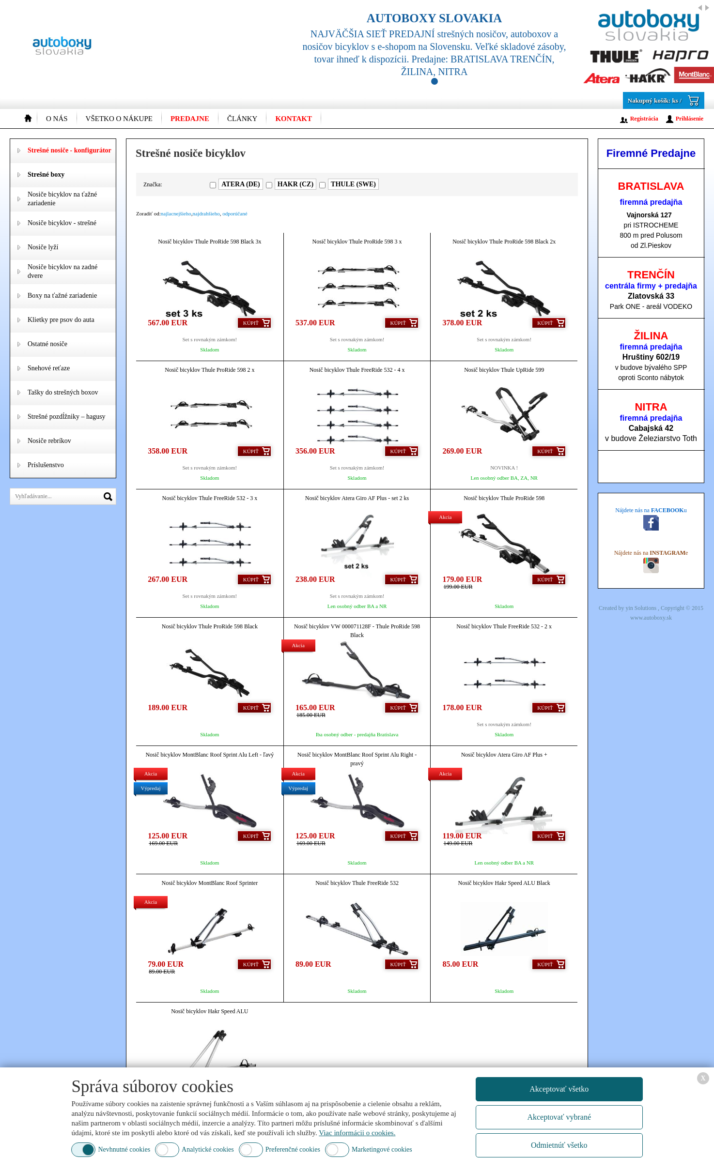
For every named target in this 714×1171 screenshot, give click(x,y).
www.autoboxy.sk (651, 617)
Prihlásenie (689, 118)
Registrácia (644, 118)
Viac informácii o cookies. (357, 1133)
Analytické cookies (208, 1149)
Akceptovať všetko (559, 1089)
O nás (57, 118)
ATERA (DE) (240, 184)
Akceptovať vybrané (559, 1117)
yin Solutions (641, 608)
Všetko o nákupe (119, 118)
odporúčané (234, 213)
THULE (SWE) (353, 184)
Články (242, 118)
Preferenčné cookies (292, 1149)
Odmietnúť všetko (559, 1145)
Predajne (190, 118)
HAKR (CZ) (295, 184)
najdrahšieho (206, 213)
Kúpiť (251, 323)
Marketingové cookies (382, 1149)
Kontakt (293, 118)
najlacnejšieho (176, 213)
